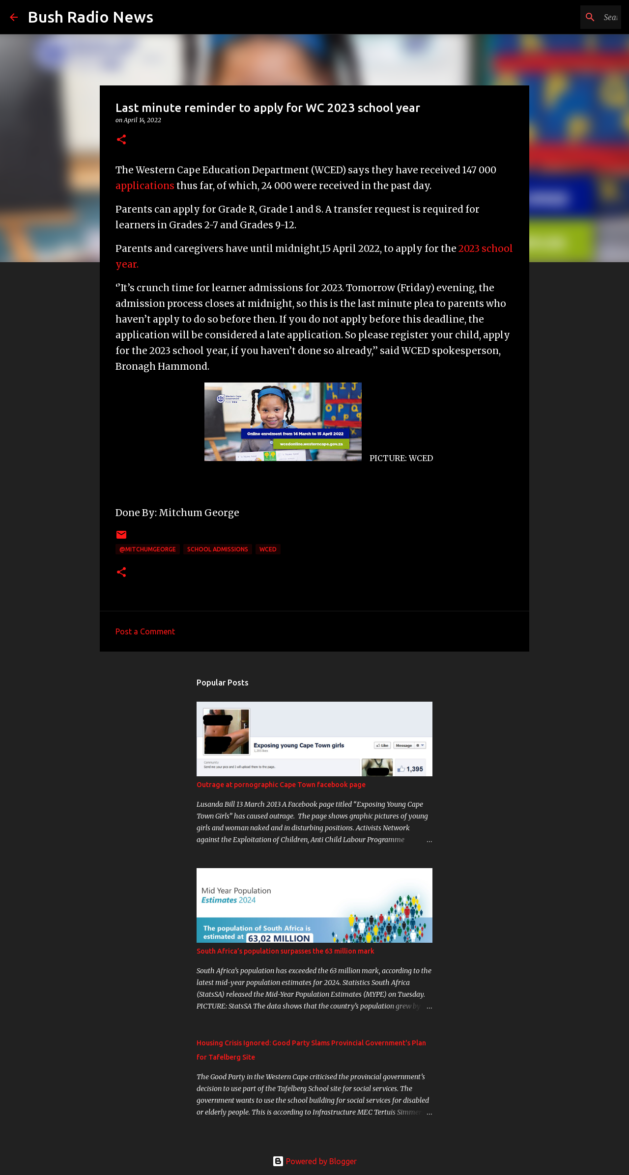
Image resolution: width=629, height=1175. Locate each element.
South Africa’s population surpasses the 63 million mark (285, 951)
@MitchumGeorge (147, 549)
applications (144, 185)
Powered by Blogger (314, 1161)
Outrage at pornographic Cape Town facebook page (281, 785)
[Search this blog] (569, 17)
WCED (268, 549)
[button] (121, 140)
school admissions (217, 549)
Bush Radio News (90, 17)
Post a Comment (145, 631)
